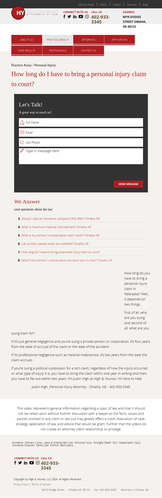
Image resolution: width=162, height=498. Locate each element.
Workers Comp (33, 442)
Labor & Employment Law (58, 442)
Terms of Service (41, 484)
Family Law (42, 445)
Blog (145, 4)
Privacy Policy (21, 484)
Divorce (54, 445)
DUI (115, 442)
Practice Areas (58, 39)
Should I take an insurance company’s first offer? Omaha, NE (60, 219)
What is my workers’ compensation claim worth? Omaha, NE (60, 236)
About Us (26, 39)
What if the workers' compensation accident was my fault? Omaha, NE (67, 261)
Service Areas (86, 4)
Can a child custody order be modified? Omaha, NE (55, 244)
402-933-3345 (100, 19)
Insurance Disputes (23, 445)
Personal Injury (83, 442)
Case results (26, 50)
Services (132, 4)
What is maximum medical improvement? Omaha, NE (56, 228)
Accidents (17, 442)
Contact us (88, 50)
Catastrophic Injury (129, 442)
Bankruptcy (66, 445)
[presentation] (47, 173)
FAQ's (103, 4)
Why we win (119, 39)
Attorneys (88, 39)
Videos (117, 4)
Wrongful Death (102, 442)
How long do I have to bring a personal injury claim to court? (60, 253)
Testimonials (57, 50)
